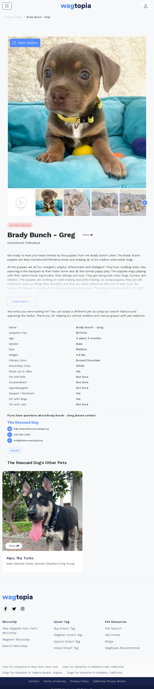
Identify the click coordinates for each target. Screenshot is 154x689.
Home (8, 17)
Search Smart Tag (67, 637)
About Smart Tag (66, 643)
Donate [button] (15, 450)
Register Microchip (16, 635)
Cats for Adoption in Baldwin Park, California (93, 662)
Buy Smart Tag (64, 624)
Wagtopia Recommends (122, 643)
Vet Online (112, 630)
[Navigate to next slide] (145, 203)
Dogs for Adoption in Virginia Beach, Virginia (32, 667)
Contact (33, 676)
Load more (20, 301)
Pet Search (113, 624)
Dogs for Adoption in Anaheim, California (94, 667)
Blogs (109, 637)
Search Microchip (15, 641)
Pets (19, 17)
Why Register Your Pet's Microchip (19, 626)
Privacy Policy (79, 676)
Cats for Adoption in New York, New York (30, 662)
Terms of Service (54, 676)
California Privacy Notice (109, 676)
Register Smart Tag (68, 630)
